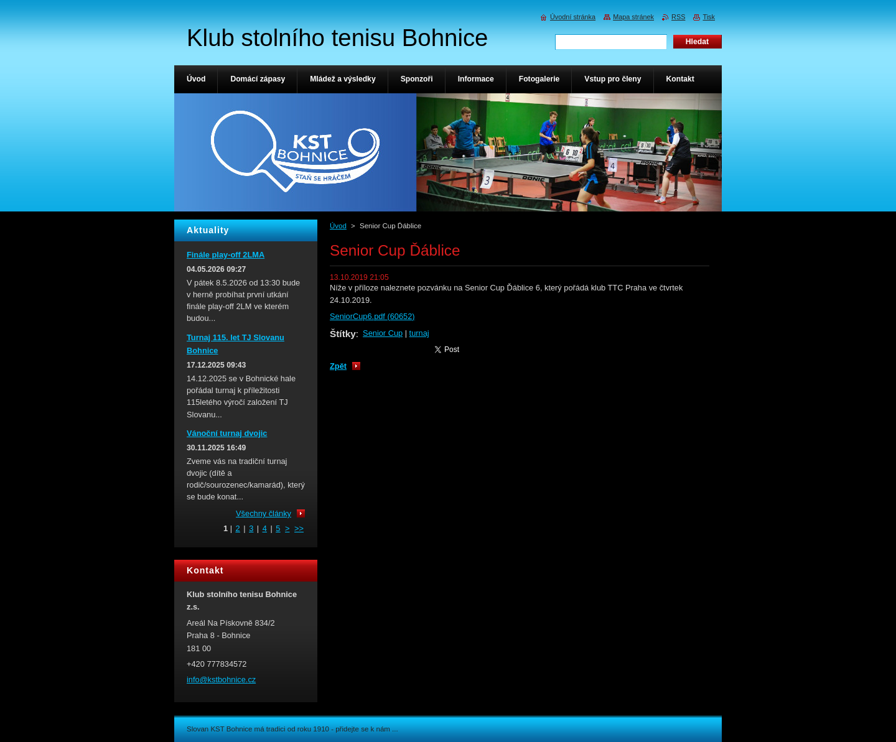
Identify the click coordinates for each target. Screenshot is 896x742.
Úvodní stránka (572, 17)
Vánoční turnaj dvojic (227, 433)
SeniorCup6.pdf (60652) (372, 316)
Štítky (343, 333)
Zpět (338, 366)
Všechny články (263, 513)
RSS (678, 17)
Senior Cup (383, 333)
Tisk (708, 17)
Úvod (338, 226)
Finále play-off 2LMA (225, 254)
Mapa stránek (633, 17)
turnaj (419, 333)
